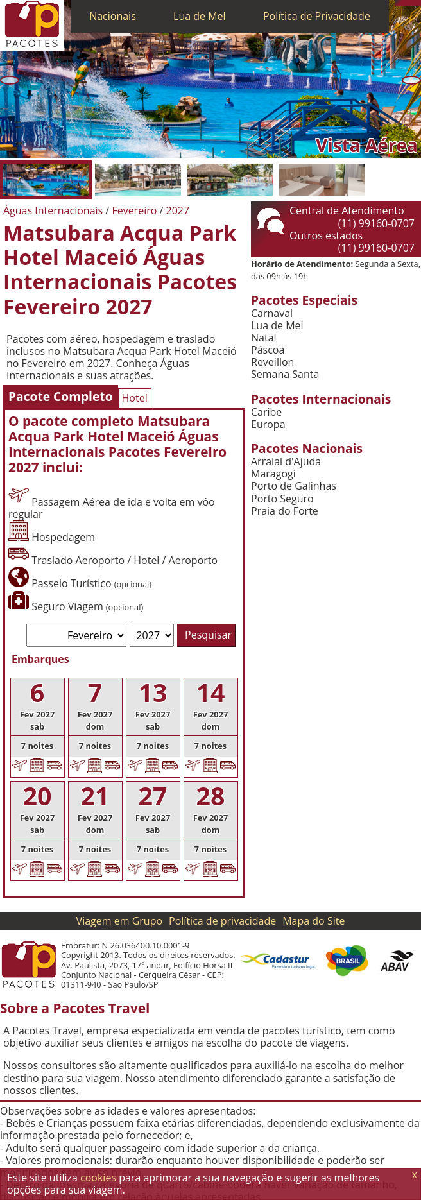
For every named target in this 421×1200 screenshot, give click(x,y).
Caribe (266, 412)
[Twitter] (411, 3)
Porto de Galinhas (293, 486)
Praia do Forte (284, 511)
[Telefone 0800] (398, 3)
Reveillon (272, 362)
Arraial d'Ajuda (286, 462)
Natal (264, 338)
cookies (98, 1177)
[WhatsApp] (405, 3)
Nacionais (112, 16)
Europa (268, 424)
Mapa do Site (313, 921)
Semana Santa (285, 374)
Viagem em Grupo (119, 921)
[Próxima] (411, 80)
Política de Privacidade (316, 16)
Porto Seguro (282, 499)
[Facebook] (418, 3)
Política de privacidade (222, 921)
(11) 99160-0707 (376, 223)
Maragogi (273, 474)
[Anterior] (9, 80)
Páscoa (267, 350)
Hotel (135, 398)
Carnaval (272, 313)
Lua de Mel (199, 16)
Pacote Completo (60, 396)
